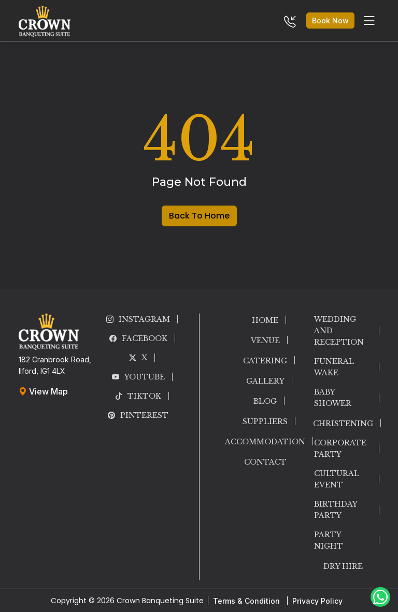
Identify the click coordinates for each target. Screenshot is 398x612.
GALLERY (265, 381)
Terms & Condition (246, 600)
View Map (43, 391)
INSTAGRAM (138, 319)
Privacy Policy (317, 600)
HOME (265, 320)
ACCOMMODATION (265, 441)
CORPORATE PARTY (340, 448)
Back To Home (199, 216)
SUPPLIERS (265, 421)
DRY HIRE (343, 566)
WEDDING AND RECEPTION (339, 331)
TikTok (138, 396)
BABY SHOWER (332, 397)
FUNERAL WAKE (334, 367)
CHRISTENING (343, 423)
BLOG (265, 401)
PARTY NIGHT (328, 540)
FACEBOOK (138, 338)
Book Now (330, 20)
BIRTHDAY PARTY (335, 509)
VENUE (265, 340)
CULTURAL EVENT (336, 479)
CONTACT (265, 462)
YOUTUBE (138, 377)
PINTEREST (138, 415)
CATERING (265, 360)
